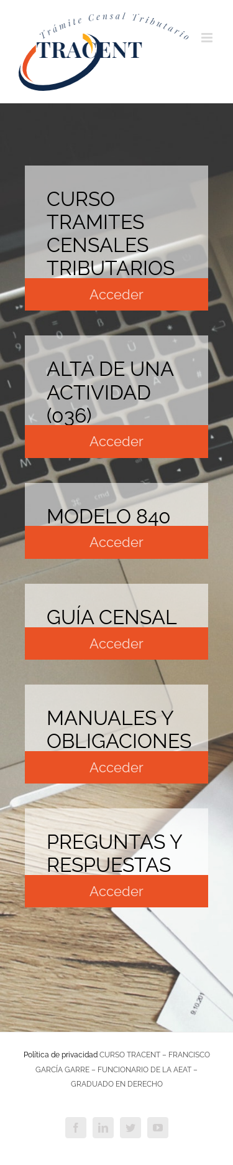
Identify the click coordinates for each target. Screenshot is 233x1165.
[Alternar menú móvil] (207, 37)
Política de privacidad (61, 1054)
